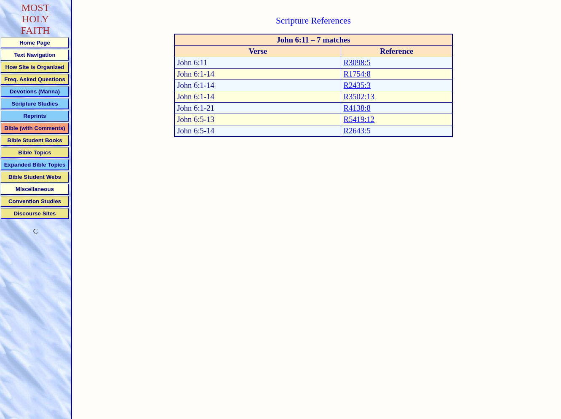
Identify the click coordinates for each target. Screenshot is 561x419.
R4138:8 (356, 107)
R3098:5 (356, 62)
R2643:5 (356, 130)
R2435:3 (356, 85)
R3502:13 (358, 96)
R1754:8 (356, 73)
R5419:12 (358, 119)
